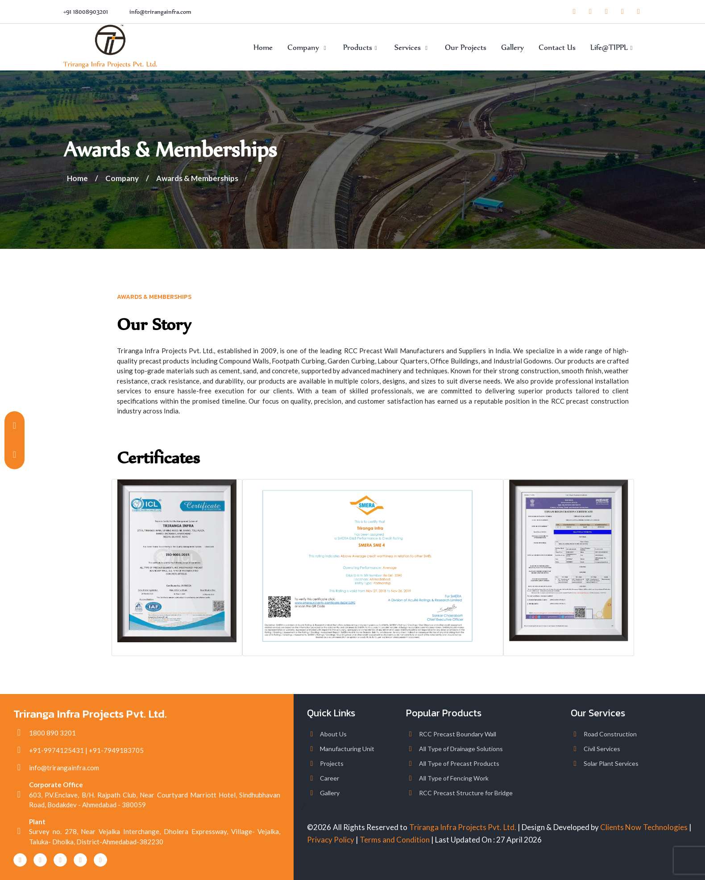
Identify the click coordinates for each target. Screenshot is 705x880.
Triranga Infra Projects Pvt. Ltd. (462, 827)
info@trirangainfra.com (160, 12)
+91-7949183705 (116, 750)
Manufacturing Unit (347, 748)
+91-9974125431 (56, 750)
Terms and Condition (395, 839)
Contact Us (557, 47)
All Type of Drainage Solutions (461, 748)
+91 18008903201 (85, 12)
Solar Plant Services (611, 763)
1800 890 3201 (52, 733)
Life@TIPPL (612, 47)
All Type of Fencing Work (454, 778)
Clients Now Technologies (644, 827)
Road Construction (610, 734)
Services (412, 47)
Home (263, 47)
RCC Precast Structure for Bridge (466, 793)
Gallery (512, 47)
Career (329, 778)
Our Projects (465, 47)
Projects (332, 763)
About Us (333, 734)
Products (361, 47)
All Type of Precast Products (459, 763)
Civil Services (602, 748)
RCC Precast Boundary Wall (457, 734)
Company (307, 47)
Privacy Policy (330, 839)
